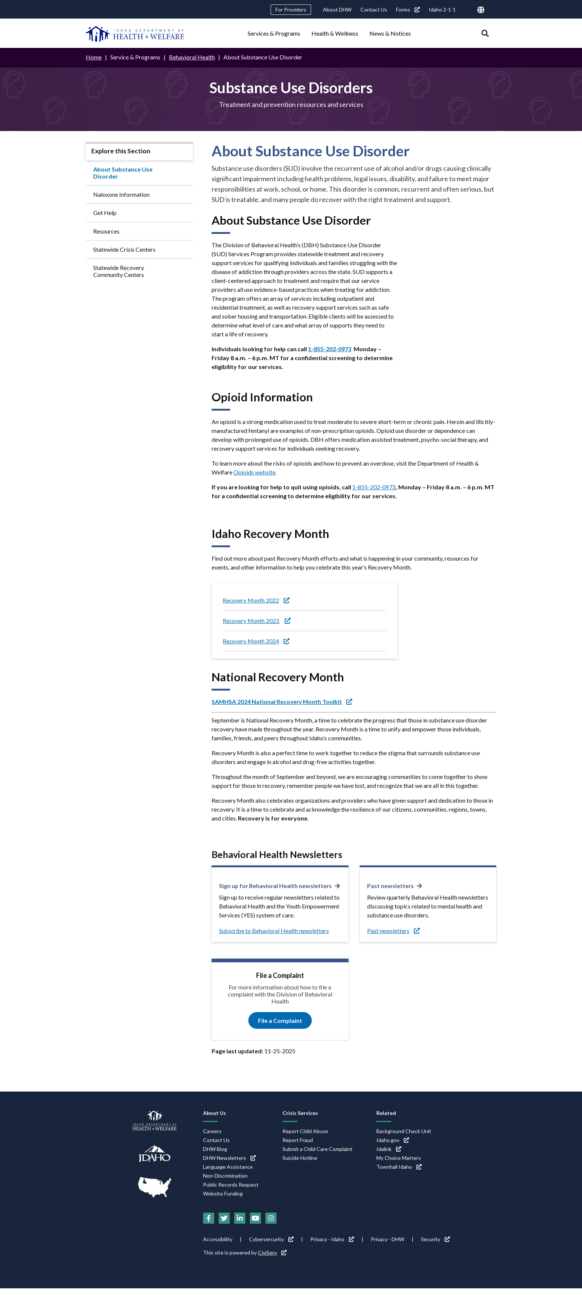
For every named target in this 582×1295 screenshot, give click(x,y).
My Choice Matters (398, 1164)
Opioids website (254, 471)
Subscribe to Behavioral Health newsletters (274, 937)
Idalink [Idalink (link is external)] (388, 1155)
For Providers (290, 9)
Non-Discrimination (225, 1182)
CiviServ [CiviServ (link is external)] (272, 1259)
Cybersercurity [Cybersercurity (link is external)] (271, 1246)
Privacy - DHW (387, 1246)
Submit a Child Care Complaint (317, 1155)
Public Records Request (231, 1191)
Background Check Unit (403, 1138)
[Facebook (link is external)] (208, 1224)
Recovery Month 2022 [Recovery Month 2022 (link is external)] (256, 599)
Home (94, 57)
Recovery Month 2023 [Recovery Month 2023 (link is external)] (257, 620)
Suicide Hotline (299, 1164)
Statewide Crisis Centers (124, 248)
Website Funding (223, 1200)
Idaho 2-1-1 (442, 9)
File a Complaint (280, 1027)
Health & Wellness (334, 33)
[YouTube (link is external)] (255, 1224)
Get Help (105, 212)
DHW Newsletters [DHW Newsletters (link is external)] (229, 1164)
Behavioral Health (192, 57)
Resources (106, 230)
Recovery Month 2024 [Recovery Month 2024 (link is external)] (256, 640)
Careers (212, 1138)
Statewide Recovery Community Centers (118, 271)
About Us (214, 1119)
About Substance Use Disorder (123, 172)
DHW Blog (215, 1155)
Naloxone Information (121, 194)
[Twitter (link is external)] (224, 1224)
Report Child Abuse (305, 1138)
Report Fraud (297, 1147)
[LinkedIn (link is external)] (239, 1224)
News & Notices (390, 33)
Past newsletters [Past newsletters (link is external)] (390, 885)
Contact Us (373, 9)
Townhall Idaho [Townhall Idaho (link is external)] (399, 1173)
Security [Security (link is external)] (435, 1246)
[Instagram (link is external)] (271, 1224)
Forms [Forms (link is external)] (408, 9)
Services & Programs (274, 33)
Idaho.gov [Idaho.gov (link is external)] (392, 1147)
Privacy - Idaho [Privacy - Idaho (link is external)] (332, 1246)
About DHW (337, 9)
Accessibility (217, 1246)
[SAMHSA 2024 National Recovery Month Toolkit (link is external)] (283, 701)
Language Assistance (228, 1173)
